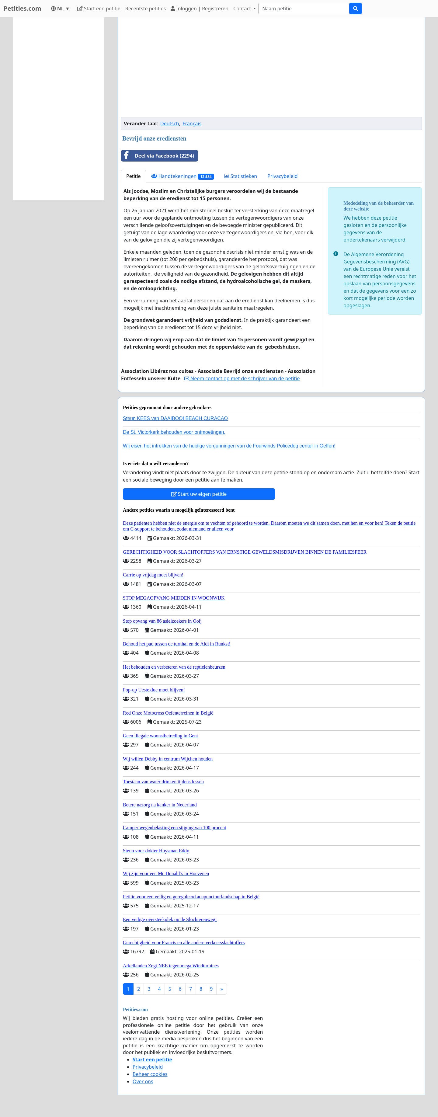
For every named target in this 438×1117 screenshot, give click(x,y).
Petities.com (22, 8)
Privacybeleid (282, 176)
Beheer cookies (150, 1074)
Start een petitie (98, 8)
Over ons (143, 1081)
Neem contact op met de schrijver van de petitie (242, 378)
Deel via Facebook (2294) (157, 155)
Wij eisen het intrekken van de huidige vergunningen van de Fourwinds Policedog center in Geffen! (229, 445)
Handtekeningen (182, 176)
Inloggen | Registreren (199, 8)
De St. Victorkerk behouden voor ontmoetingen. (174, 432)
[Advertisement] (271, 69)
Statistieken (240, 176)
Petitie (133, 176)
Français (191, 123)
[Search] (303, 8)
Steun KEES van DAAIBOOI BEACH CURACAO (175, 418)
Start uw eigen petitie (199, 494)
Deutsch (169, 123)
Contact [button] (242, 8)
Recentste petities (145, 8)
